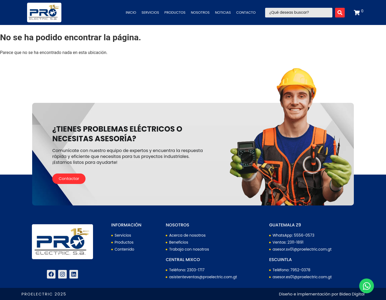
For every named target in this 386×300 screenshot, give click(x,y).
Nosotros (200, 12)
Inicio (131, 12)
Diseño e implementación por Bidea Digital (322, 294)
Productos (174, 12)
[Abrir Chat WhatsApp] (366, 286)
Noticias (223, 12)
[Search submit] (340, 12)
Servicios (150, 12)
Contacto (245, 12)
